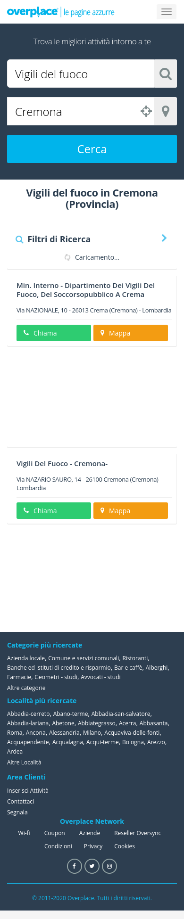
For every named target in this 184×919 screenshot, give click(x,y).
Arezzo (156, 742)
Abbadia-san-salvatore (121, 714)
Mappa (115, 332)
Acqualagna (67, 742)
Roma (14, 733)
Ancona (36, 733)
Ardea (15, 751)
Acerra (127, 723)
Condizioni (58, 846)
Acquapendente (28, 742)
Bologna (133, 742)
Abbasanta (154, 723)
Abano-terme (70, 714)
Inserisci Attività (28, 791)
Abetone (63, 723)
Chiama (40, 332)
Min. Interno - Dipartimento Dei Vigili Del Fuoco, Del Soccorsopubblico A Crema (86, 289)
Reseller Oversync (137, 833)
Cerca (92, 148)
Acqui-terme (102, 742)
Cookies (124, 846)
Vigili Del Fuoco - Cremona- (62, 463)
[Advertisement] (88, 400)
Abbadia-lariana (28, 723)
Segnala (17, 812)
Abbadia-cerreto (28, 714)
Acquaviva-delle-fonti (131, 733)
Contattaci (20, 801)
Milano (92, 733)
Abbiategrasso (97, 723)
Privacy (93, 846)
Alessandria (64, 733)
